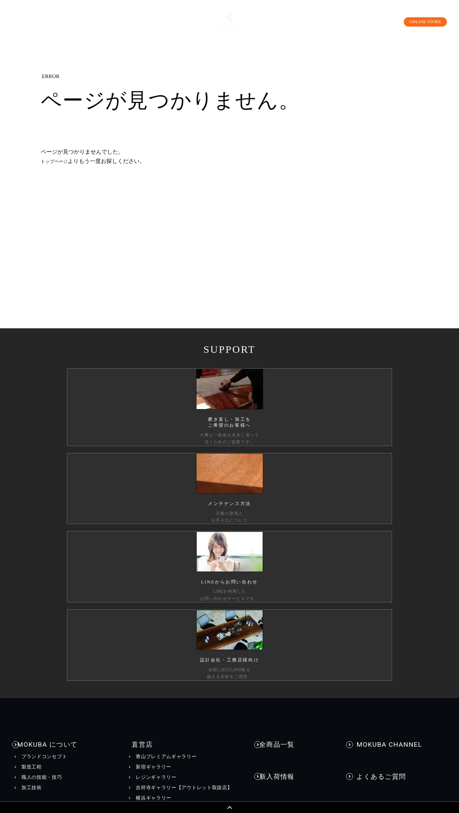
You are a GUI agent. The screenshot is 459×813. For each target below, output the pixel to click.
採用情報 (310, 776)
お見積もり (368, 584)
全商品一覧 (280, 507)
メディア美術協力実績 (289, 655)
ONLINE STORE (420, 22)
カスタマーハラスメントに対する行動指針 (172, 776)
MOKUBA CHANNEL (384, 507)
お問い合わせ (374, 549)
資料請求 (365, 573)
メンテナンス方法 (41, 648)
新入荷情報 (280, 528)
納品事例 (277, 549)
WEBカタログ (155, 645)
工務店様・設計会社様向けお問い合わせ (401, 594)
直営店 (135, 507)
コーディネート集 (41, 638)
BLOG (270, 644)
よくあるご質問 (377, 528)
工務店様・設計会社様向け (382, 776)
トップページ (57, 161)
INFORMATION (285, 610)
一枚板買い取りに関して (383, 605)
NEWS (271, 624)
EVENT (271, 634)
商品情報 (35, 573)
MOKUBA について (48, 507)
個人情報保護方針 (64, 776)
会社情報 (267, 776)
